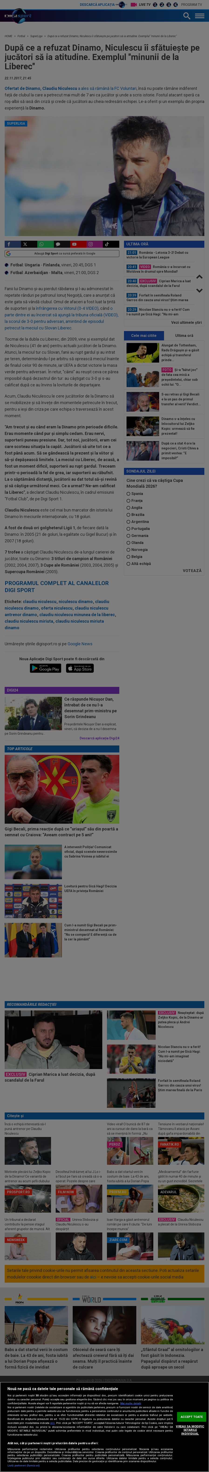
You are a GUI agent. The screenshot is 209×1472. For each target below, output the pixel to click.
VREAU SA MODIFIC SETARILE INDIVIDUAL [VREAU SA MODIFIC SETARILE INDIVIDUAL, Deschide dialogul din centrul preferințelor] (190, 1430)
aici (52, 1423)
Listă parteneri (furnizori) (23, 1465)
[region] (104, 1427)
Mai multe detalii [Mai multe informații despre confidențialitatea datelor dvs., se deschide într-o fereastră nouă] (130, 1403)
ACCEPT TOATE (192, 1417)
